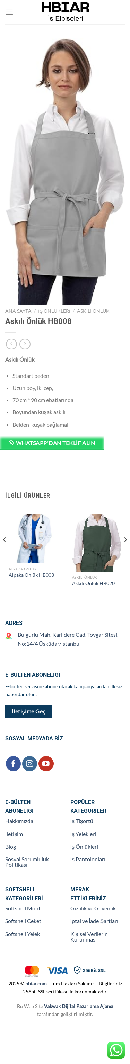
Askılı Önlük (93, 311)
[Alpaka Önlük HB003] (33, 538)
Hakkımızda (19, 821)
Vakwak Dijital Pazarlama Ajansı (78, 1006)
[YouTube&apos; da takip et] (45, 763)
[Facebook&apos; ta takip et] (13, 763)
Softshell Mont (23, 908)
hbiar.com (36, 983)
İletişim (14, 833)
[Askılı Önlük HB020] (97, 542)
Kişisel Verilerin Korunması (89, 936)
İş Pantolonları (87, 859)
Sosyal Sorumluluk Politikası (27, 862)
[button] (65, 445)
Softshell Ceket (23, 921)
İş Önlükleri (54, 311)
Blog (10, 846)
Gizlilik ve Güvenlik (93, 908)
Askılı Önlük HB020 (93, 583)
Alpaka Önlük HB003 (31, 575)
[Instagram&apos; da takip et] (29, 763)
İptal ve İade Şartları (94, 921)
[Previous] (4, 553)
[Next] (125, 553)
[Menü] (9, 11)
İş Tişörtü (81, 821)
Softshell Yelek (22, 933)
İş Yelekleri (83, 833)
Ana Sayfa (18, 311)
